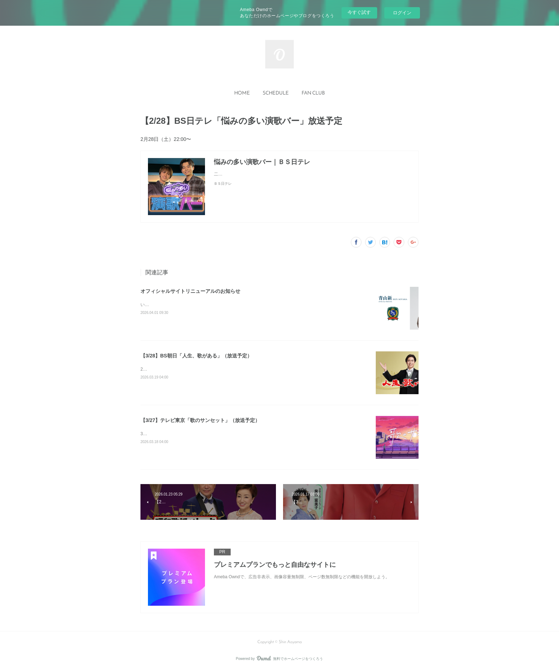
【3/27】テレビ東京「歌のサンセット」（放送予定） (200, 420)
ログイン (402, 12)
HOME (242, 93)
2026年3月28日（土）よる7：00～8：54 (179, 369)
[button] (242, 93)
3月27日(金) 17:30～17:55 (165, 433)
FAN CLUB (313, 93)
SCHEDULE (276, 93)
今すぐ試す (359, 12)
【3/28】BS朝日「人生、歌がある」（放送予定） (196, 356)
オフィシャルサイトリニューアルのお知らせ (190, 291)
